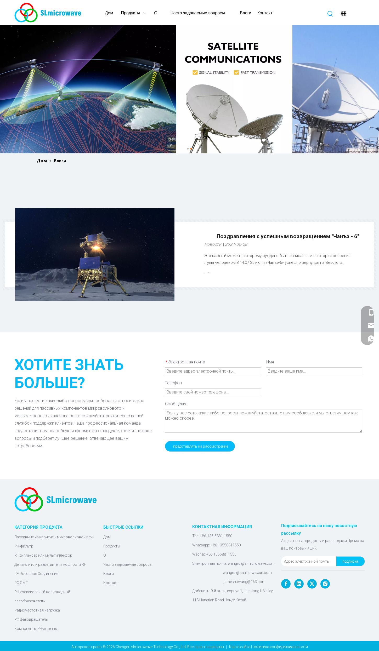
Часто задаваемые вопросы (127, 564)
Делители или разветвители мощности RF (50, 564)
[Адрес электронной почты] (307, 561)
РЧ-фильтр (23, 546)
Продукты (111, 546)
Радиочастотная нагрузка (37, 610)
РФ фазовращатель (31, 619)
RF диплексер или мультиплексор (43, 555)
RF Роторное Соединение (36, 574)
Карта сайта (239, 647)
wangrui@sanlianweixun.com (247, 572)
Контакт (110, 583)
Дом (107, 537)
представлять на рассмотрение (200, 446)
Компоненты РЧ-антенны (36, 628)
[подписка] (350, 561)
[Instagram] (325, 584)
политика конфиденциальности (280, 647)
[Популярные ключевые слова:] (330, 14)
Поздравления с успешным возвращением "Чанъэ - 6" (288, 236)
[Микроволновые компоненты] (189, 89)
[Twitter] (312, 584)
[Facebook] (286, 584)
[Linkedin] (299, 584)
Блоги (108, 574)
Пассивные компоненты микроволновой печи (54, 537)
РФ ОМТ (21, 583)
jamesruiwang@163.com (244, 582)
